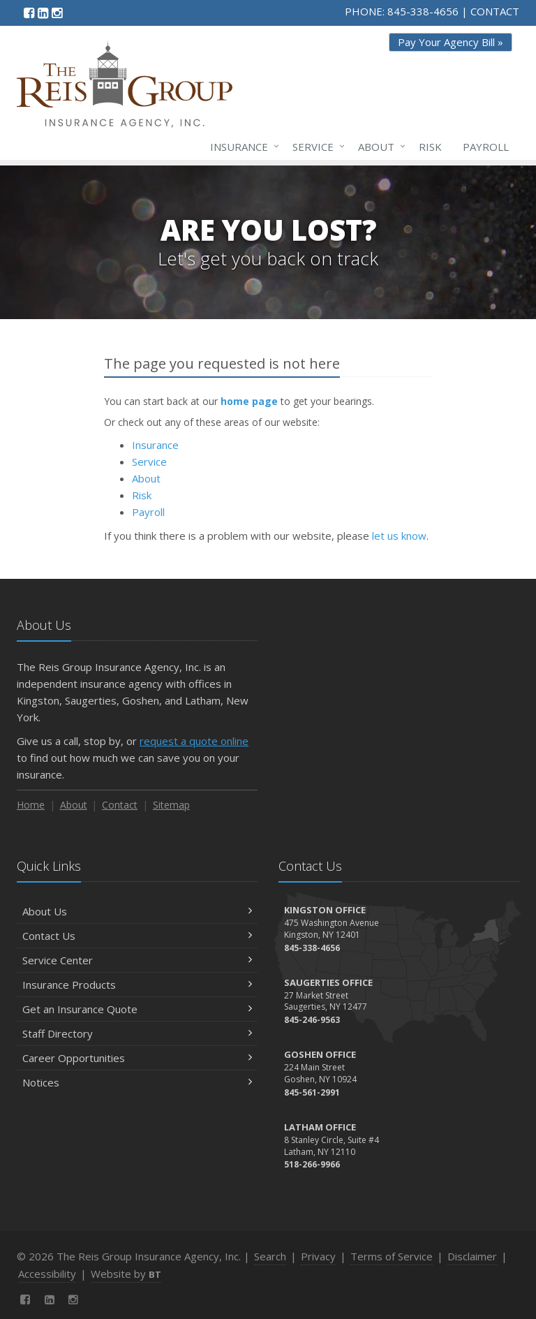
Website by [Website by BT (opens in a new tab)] (126, 1274)
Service (315, 146)
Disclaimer (472, 1256)
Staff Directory (137, 1033)
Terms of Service (391, 1256)
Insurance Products (137, 985)
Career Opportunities (137, 1058)
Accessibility (47, 1274)
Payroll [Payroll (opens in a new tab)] (486, 147)
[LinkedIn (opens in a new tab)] (43, 12)
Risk (430, 147)
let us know (399, 536)
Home (31, 804)
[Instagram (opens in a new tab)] (57, 12)
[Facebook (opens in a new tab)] (29, 12)
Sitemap (171, 804)
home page (249, 401)
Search (270, 1256)
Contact (119, 804)
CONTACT (494, 11)
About (379, 146)
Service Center (137, 960)
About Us (137, 911)
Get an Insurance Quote (137, 1009)
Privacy (318, 1256)
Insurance (242, 146)
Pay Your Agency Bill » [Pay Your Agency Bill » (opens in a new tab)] (450, 42)
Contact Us (137, 936)
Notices (137, 1082)
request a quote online (194, 741)
